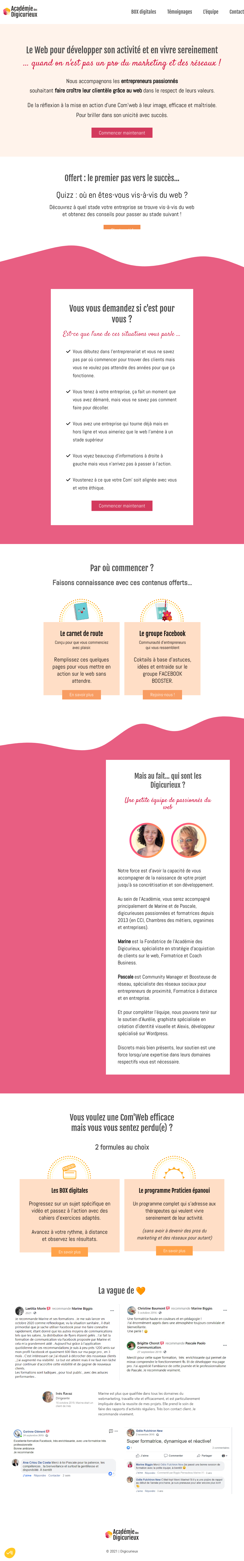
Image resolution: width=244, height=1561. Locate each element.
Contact (237, 12)
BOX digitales (143, 12)
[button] (10, 1553)
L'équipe (210, 12)
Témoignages (179, 12)
